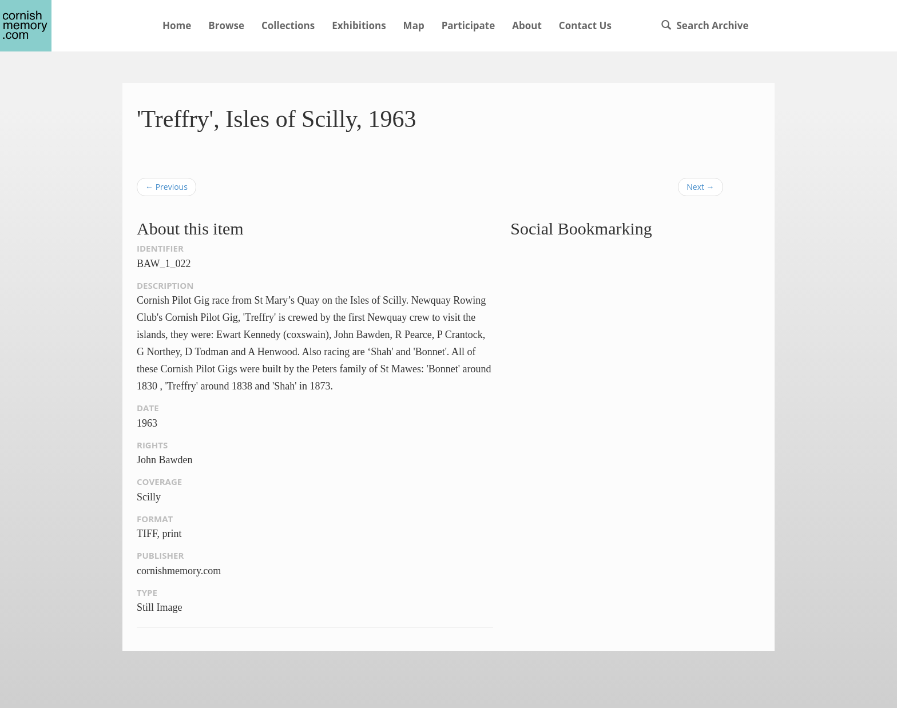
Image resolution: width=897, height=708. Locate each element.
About (527, 25)
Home (176, 25)
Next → (700, 186)
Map (413, 25)
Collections (288, 25)
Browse (226, 25)
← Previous (166, 186)
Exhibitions (359, 25)
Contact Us (585, 25)
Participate (468, 25)
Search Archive (704, 25)
